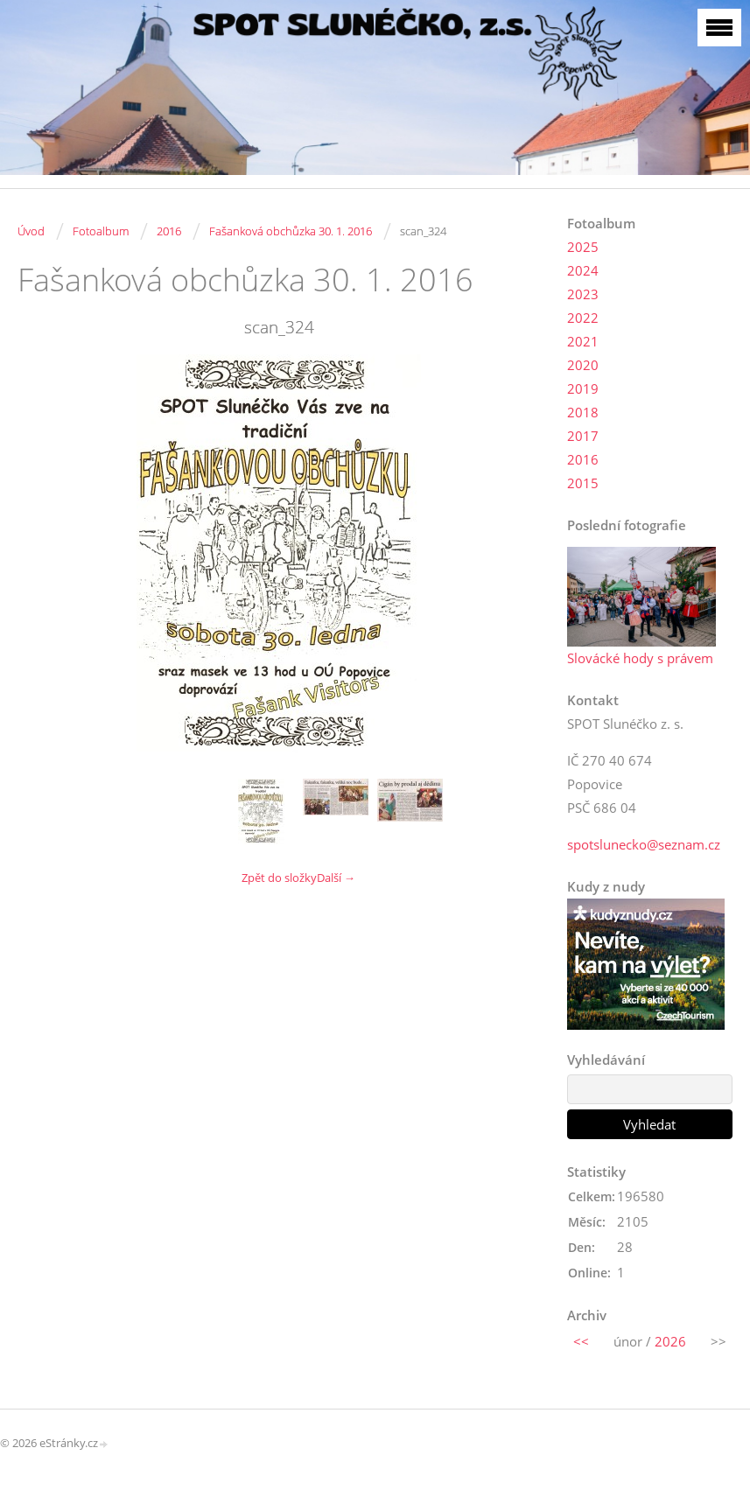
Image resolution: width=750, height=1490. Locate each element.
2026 (670, 1341)
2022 (583, 317)
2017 (583, 435)
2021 (583, 341)
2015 (583, 483)
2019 (583, 388)
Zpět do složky (279, 877)
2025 (583, 246)
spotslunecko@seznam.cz (643, 844)
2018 (583, 412)
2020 (583, 365)
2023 (583, 294)
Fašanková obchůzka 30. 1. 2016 (290, 231)
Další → (336, 877)
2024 (583, 270)
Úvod (31, 231)
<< (581, 1341)
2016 (169, 231)
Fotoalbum (101, 231)
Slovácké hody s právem (640, 658)
